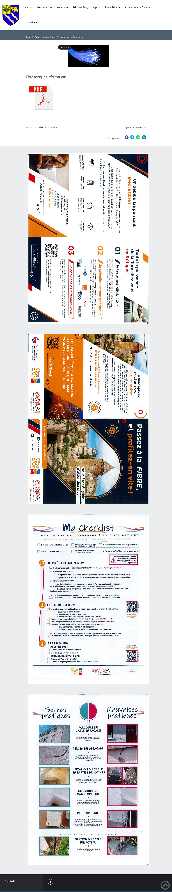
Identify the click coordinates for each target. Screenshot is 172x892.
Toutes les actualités (44, 37)
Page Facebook (11, 881)
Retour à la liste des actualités (43, 127)
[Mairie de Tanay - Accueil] (10, 15)
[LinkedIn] (144, 137)
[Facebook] (126, 137)
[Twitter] (132, 137)
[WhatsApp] (138, 137)
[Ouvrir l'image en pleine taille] (88, 56)
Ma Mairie (64, 47)
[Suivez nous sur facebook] (50, 882)
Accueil (29, 37)
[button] (165, 885)
